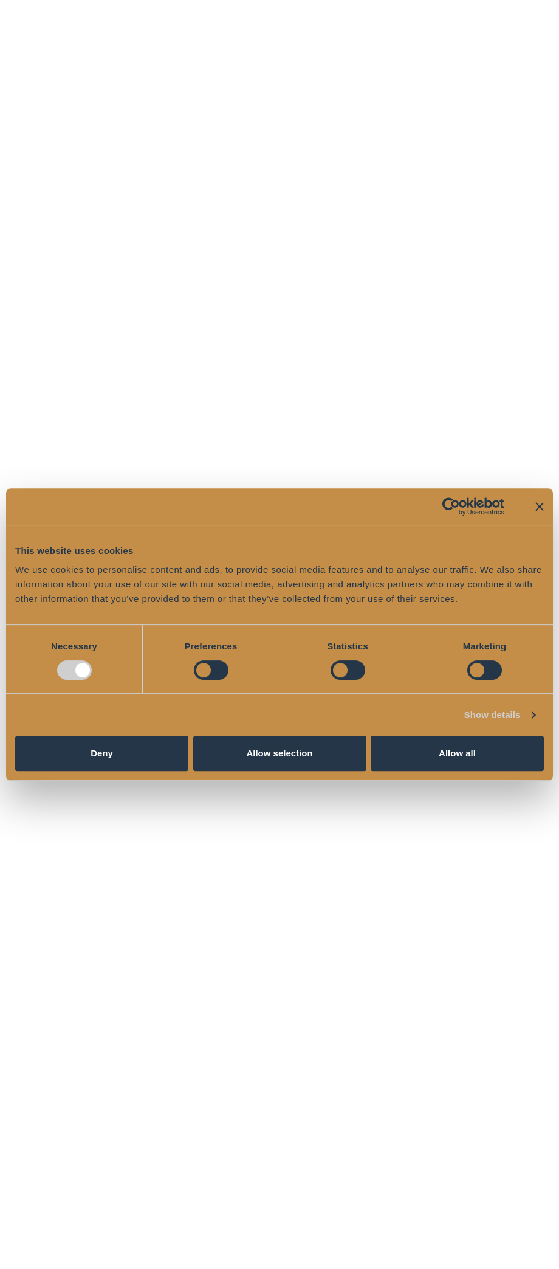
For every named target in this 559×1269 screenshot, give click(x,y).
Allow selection (279, 753)
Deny (102, 753)
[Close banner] (539, 506)
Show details (492, 715)
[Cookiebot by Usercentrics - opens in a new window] (451, 506)
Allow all (457, 753)
